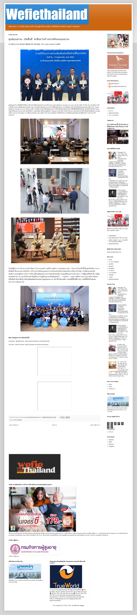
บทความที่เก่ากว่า (95, 425)
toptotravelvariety (113, 113)
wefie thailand (115, 83)
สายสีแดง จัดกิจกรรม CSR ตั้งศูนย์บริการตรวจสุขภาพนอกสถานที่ (122, 347)
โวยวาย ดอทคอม (113, 115)
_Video (111, 277)
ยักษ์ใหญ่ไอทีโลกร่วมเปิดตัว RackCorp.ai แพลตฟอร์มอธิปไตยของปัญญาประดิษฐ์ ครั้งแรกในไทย (118, 174)
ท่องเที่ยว (111, 264)
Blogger (82, 605)
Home (110, 259)
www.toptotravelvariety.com (118, 86)
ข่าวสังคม (111, 270)
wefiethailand (112, 235)
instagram (111, 446)
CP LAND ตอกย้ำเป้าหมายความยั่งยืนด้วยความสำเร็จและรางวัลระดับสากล (117, 126)
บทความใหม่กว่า (14, 425)
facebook (111, 440)
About (110, 386)
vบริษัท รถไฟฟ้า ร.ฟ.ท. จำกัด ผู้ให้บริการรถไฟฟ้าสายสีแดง (118, 240)
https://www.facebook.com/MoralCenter (37, 341)
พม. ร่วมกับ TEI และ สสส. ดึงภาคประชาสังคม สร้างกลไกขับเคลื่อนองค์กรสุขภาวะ (122, 365)
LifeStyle (111, 275)
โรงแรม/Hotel (112, 273)
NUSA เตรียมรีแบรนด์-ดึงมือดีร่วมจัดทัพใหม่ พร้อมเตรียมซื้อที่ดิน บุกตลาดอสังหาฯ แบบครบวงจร (122, 194)
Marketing (111, 268)
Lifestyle (111, 266)
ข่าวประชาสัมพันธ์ (17, 420)
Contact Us (112, 389)
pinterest (111, 444)
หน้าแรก (54, 425)
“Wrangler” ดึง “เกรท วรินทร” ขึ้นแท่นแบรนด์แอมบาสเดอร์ (122, 155)
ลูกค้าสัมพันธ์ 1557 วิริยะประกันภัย (118, 238)
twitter (110, 442)
